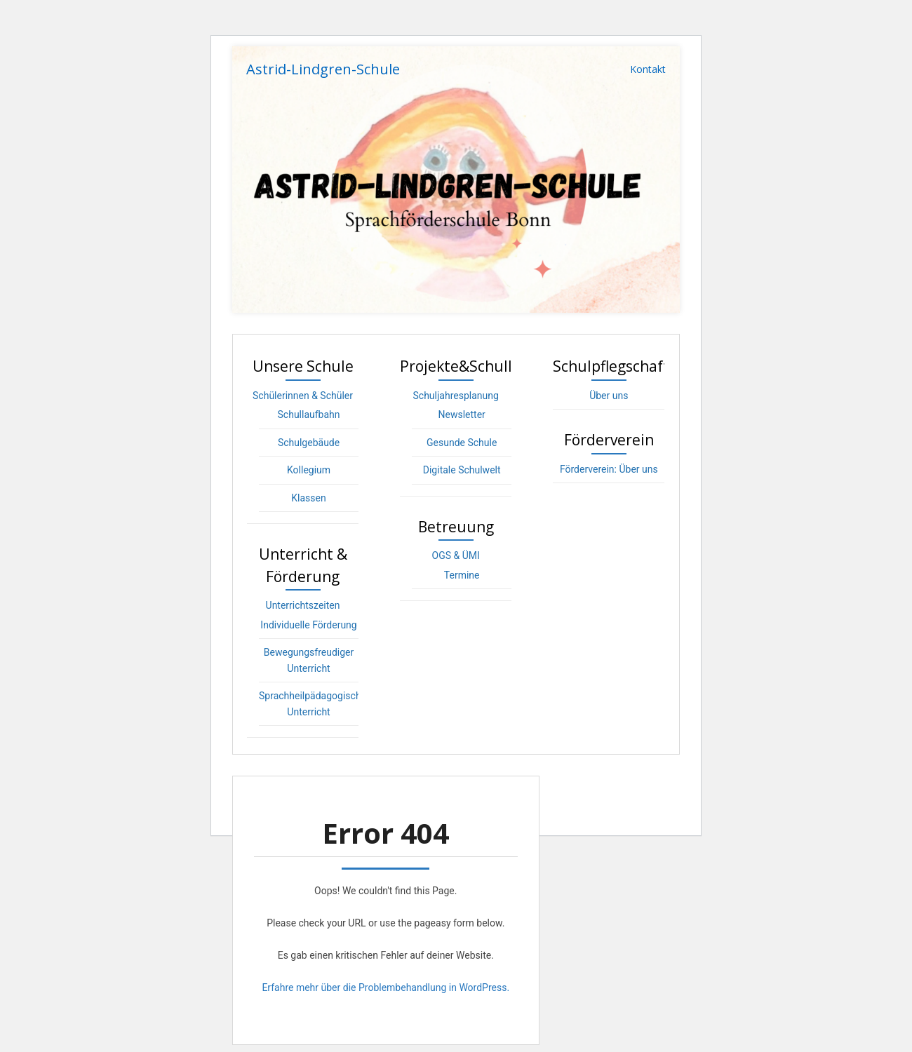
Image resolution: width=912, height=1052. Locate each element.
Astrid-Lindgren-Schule (323, 69)
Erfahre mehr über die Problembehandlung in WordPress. (385, 987)
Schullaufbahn (309, 414)
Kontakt (648, 69)
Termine (462, 575)
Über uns (608, 395)
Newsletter (461, 414)
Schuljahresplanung (456, 395)
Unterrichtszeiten (303, 605)
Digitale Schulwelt (462, 470)
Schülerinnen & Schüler (303, 395)
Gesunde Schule (462, 442)
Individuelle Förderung (308, 624)
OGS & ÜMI (456, 555)
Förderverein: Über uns (609, 469)
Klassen (308, 498)
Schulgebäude (309, 442)
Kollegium (308, 470)
